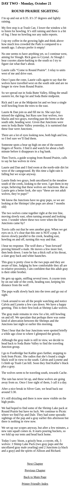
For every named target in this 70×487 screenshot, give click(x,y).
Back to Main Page (35, 477)
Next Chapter (35, 463)
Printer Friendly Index (35, 483)
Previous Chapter (35, 470)
